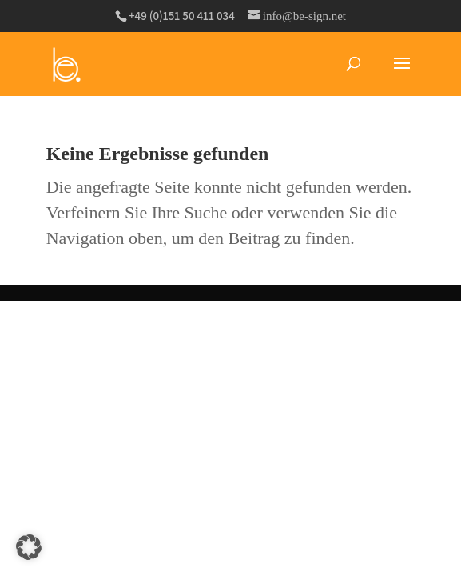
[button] (29, 547)
